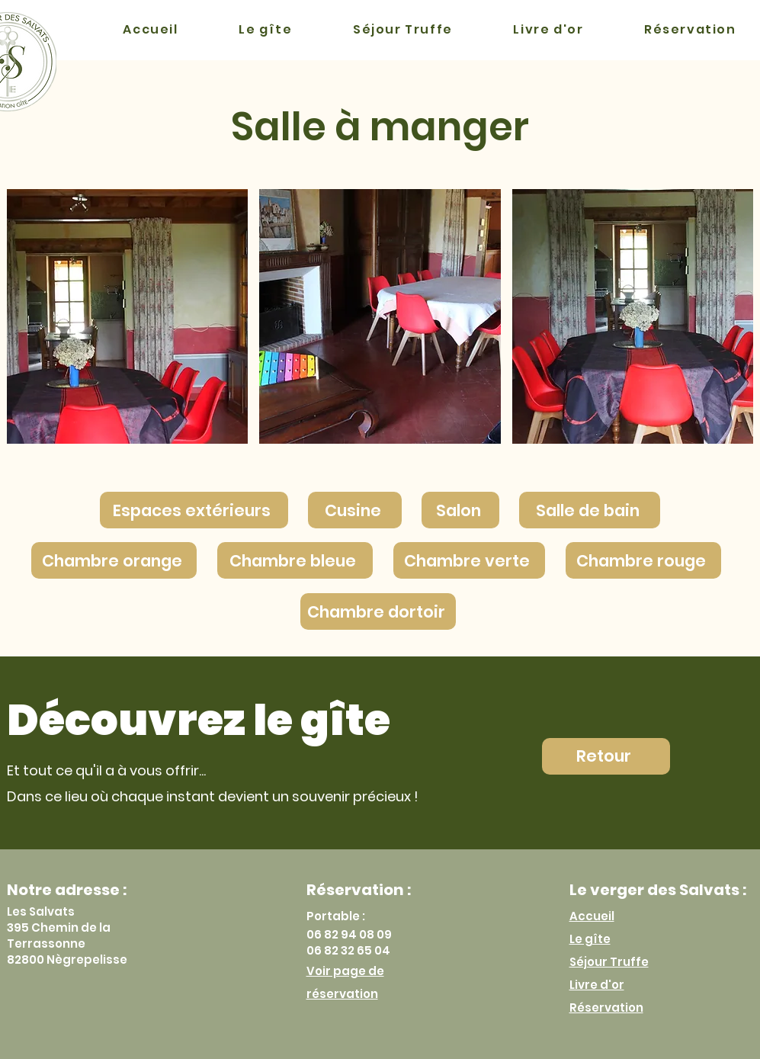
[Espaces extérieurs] (194, 510)
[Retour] (606, 756)
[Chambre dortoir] (378, 611)
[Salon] (460, 510)
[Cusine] (355, 510)
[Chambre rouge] (643, 560)
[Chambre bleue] (295, 560)
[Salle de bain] (589, 510)
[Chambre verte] (469, 560)
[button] (128, 316)
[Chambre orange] (114, 560)
